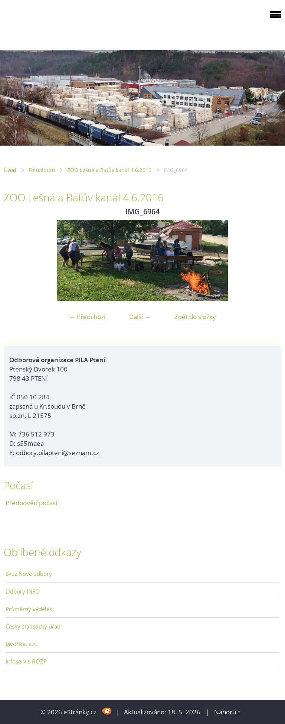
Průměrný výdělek (29, 609)
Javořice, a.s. (21, 643)
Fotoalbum (42, 169)
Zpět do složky (195, 316)
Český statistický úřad (33, 626)
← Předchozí (87, 316)
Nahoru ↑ (227, 712)
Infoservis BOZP (26, 661)
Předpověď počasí (31, 503)
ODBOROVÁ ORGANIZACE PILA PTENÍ (50, 24)
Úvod (10, 169)
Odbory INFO (23, 591)
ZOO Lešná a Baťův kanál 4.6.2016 (109, 169)
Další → (140, 316)
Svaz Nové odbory (29, 573)
